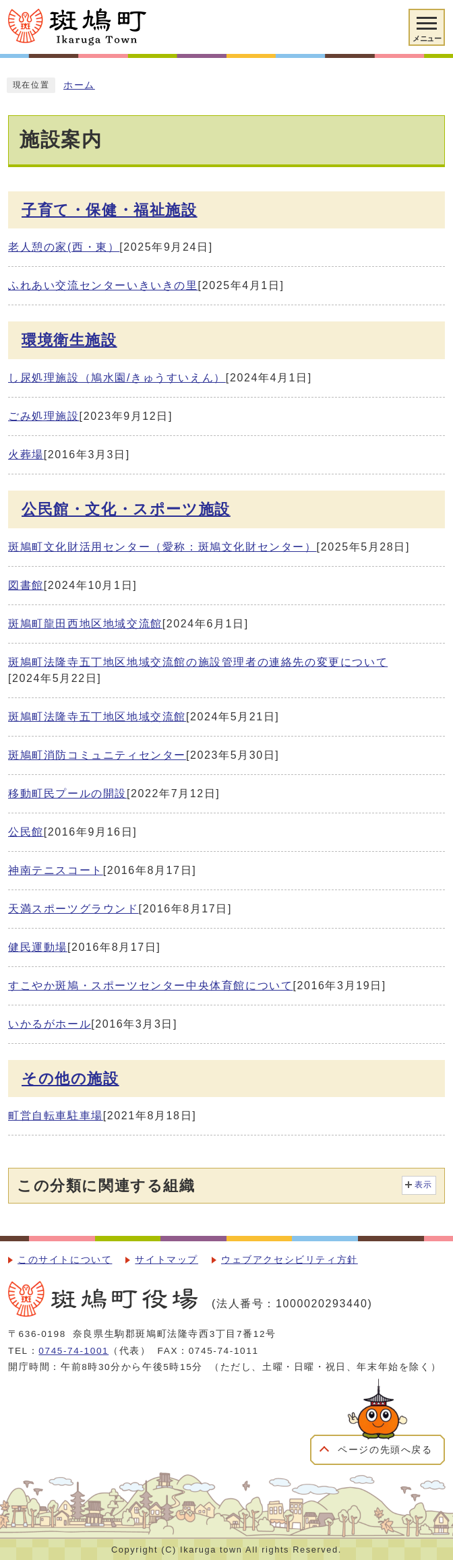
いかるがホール (49, 1024)
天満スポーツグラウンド (73, 908)
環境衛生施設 (69, 340)
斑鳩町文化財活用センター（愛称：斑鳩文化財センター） (162, 547)
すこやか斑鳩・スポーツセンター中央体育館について (150, 985)
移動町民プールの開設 (67, 793)
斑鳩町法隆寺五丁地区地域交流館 (97, 716)
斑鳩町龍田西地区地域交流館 (85, 623)
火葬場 (26, 454)
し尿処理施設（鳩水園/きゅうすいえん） (117, 377)
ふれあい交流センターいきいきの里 (103, 285)
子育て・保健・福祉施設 (110, 209)
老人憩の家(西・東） (63, 247)
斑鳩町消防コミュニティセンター (97, 755)
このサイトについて (65, 1260)
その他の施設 (70, 1078)
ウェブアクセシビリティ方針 (289, 1260)
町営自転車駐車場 (55, 1115)
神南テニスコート (55, 870)
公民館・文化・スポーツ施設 (126, 509)
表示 (424, 1185)
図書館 (26, 585)
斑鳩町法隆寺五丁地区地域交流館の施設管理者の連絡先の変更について (198, 662)
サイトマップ (166, 1260)
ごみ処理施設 (44, 416)
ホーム (79, 85)
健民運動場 (37, 947)
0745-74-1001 (73, 1351)
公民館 (26, 832)
